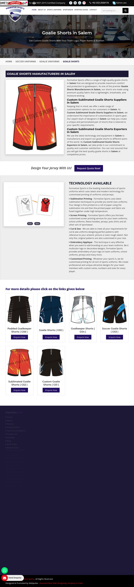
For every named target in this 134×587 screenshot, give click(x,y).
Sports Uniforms (54, 10)
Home (34, 10)
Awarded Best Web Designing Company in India (61, 583)
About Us (42, 10)
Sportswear (68, 10)
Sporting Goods (81, 10)
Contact (93, 10)
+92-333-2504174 (99, 2)
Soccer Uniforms (26, 61)
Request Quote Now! (88, 168)
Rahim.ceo (119, 3)
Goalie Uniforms (49, 61)
